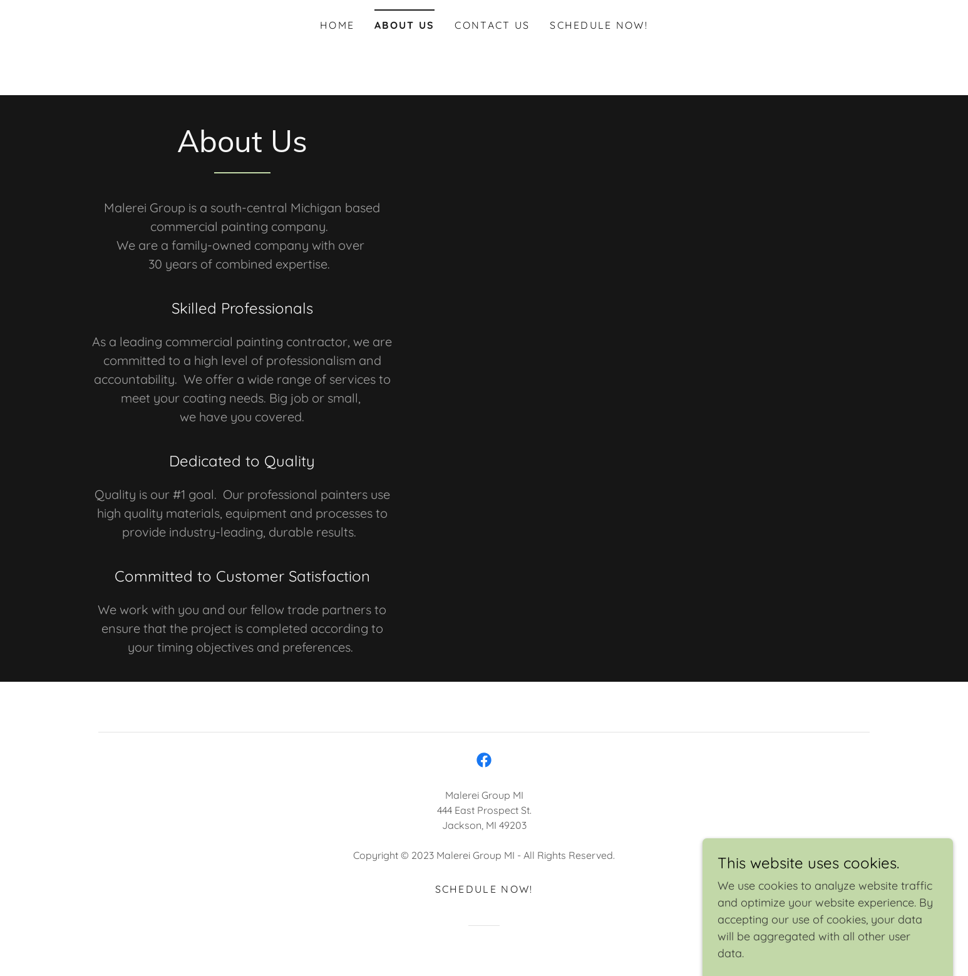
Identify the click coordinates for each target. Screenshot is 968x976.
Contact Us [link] (492, 25)
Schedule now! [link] (599, 25)
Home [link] (337, 25)
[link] (484, 760)
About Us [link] (404, 25)
